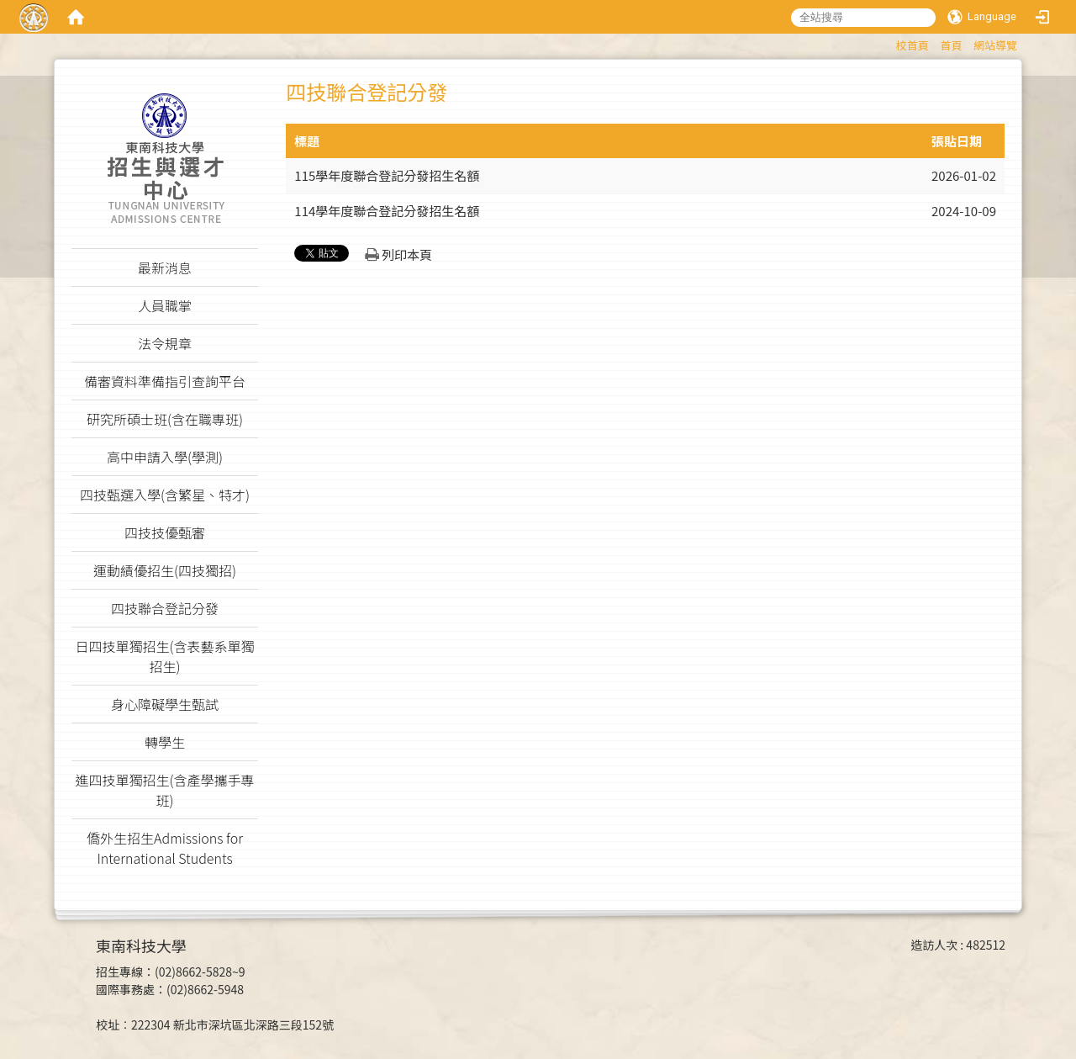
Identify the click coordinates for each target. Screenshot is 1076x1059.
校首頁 (912, 45)
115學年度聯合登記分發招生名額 (386, 175)
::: (888, 42)
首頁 (951, 45)
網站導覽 (995, 45)
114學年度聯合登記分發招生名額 (386, 211)
